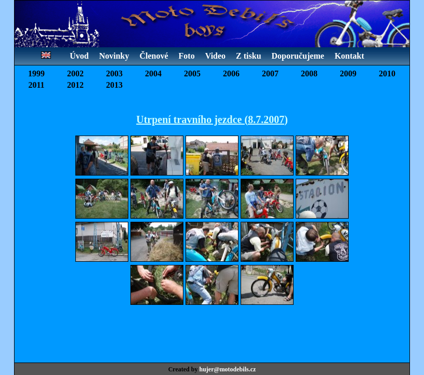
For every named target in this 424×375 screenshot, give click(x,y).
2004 (153, 73)
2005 (192, 73)
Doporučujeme (298, 55)
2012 (75, 85)
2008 (309, 73)
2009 (348, 73)
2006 (231, 73)
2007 (270, 73)
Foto (187, 55)
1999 (36, 73)
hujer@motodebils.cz (227, 369)
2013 (114, 85)
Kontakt (349, 55)
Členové (153, 55)
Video (215, 55)
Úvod (79, 55)
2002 (75, 73)
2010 (387, 73)
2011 (36, 85)
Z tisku (248, 55)
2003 (114, 73)
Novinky (114, 55)
